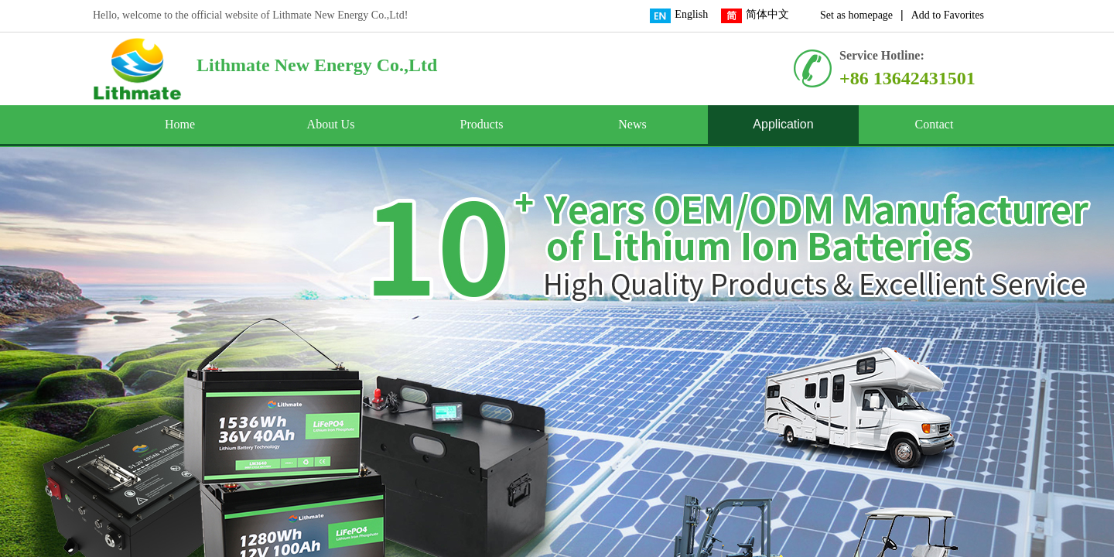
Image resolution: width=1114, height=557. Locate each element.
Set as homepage (856, 15)
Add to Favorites (947, 15)
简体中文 (755, 16)
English (679, 16)
